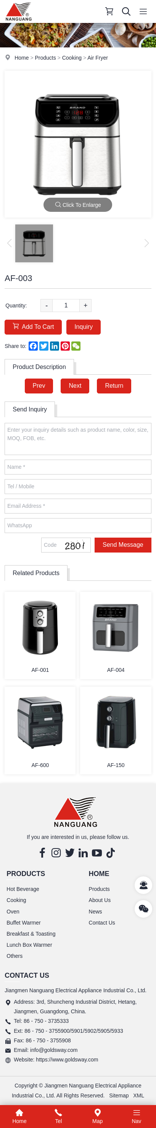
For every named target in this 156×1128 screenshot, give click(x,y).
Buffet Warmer (23, 923)
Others (14, 956)
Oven (12, 912)
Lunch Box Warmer (29, 945)
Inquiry (83, 326)
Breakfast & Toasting (30, 934)
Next (75, 385)
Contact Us (102, 923)
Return (114, 385)
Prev (39, 385)
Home (21, 58)
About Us (100, 900)
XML (138, 1095)
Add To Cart (33, 326)
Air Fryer (97, 58)
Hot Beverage (22, 889)
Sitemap (119, 1095)
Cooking (72, 58)
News (95, 912)
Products (45, 58)
